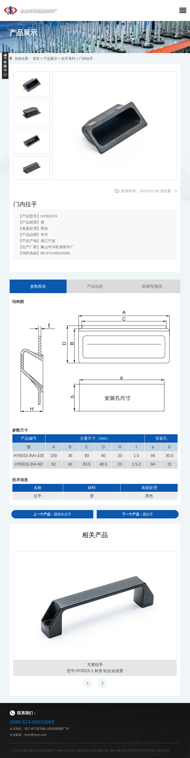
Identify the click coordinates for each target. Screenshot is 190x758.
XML (106, 750)
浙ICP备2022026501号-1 (126, 750)
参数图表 (38, 286)
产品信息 (95, 286)
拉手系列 (68, 58)
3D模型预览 (152, 286)
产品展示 (50, 58)
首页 (36, 58)
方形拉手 (95, 665)
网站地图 (96, 750)
